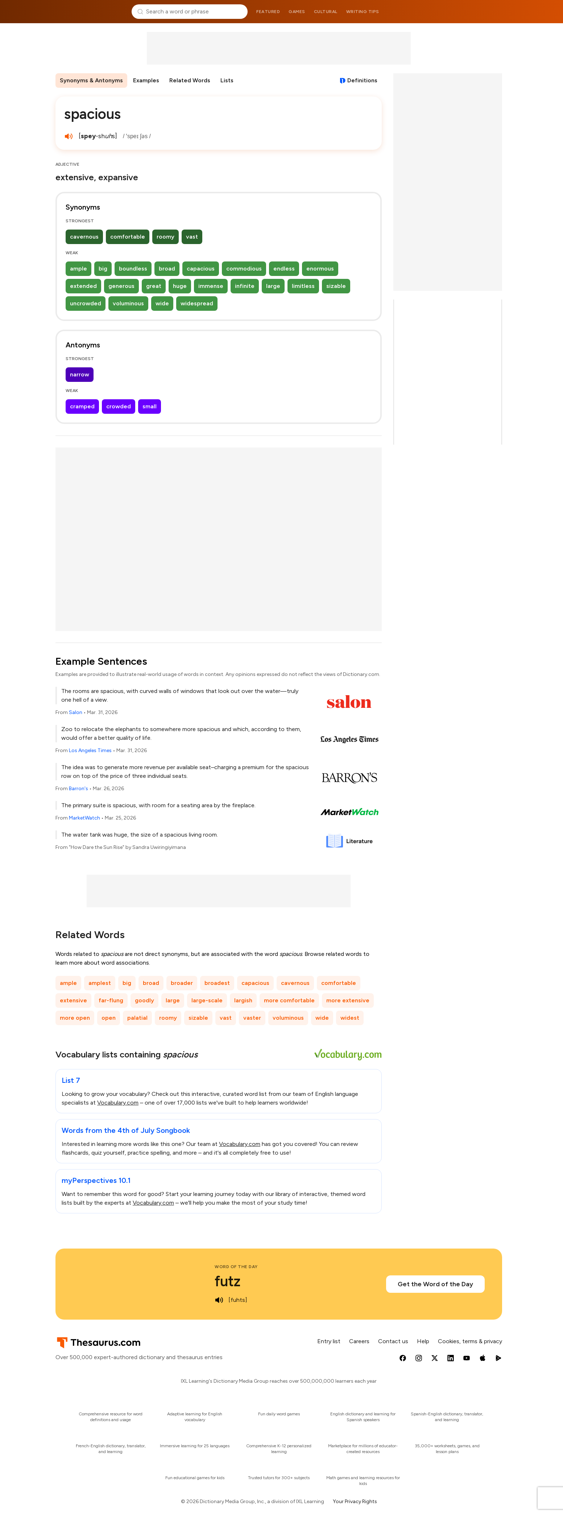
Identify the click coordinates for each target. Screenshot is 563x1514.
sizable (336, 285)
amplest (99, 982)
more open (75, 1017)
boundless (133, 268)
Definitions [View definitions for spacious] (362, 80)
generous (121, 285)
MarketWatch (84, 818)
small (149, 406)
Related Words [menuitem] (189, 80)
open (109, 1017)
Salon (75, 712)
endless (284, 268)
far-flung (111, 1000)
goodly (144, 1000)
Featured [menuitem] (268, 11)
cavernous (84, 236)
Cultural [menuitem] (326, 11)
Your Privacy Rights (355, 1501)
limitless (303, 285)
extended (83, 285)
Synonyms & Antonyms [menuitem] (91, 80)
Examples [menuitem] (146, 80)
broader (182, 982)
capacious (201, 268)
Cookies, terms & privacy (470, 1341)
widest (349, 1017)
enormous (320, 268)
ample (78, 268)
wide (162, 303)
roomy (165, 236)
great (153, 285)
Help (423, 1341)
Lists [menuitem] (226, 80)
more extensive (347, 1000)
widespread (197, 303)
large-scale (207, 1000)
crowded (118, 406)
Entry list (328, 1341)
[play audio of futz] (219, 1300)
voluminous (128, 303)
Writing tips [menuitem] (362, 11)
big (103, 268)
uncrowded (85, 303)
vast (192, 236)
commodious (244, 268)
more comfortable (289, 1000)
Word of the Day (236, 1266)
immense (210, 285)
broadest (217, 982)
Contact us (393, 1341)
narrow (79, 374)
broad (167, 268)
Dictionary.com (472, 11)
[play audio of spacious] (68, 136)
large (273, 285)
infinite (244, 285)
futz (228, 1281)
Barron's (78, 788)
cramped (82, 406)
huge (180, 285)
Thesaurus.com (90, 12)
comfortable (127, 236)
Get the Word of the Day (435, 1284)
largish (243, 1000)
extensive (73, 1000)
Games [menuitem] (297, 11)
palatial (137, 1017)
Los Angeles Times (90, 750)
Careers (359, 1341)
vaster (252, 1017)
